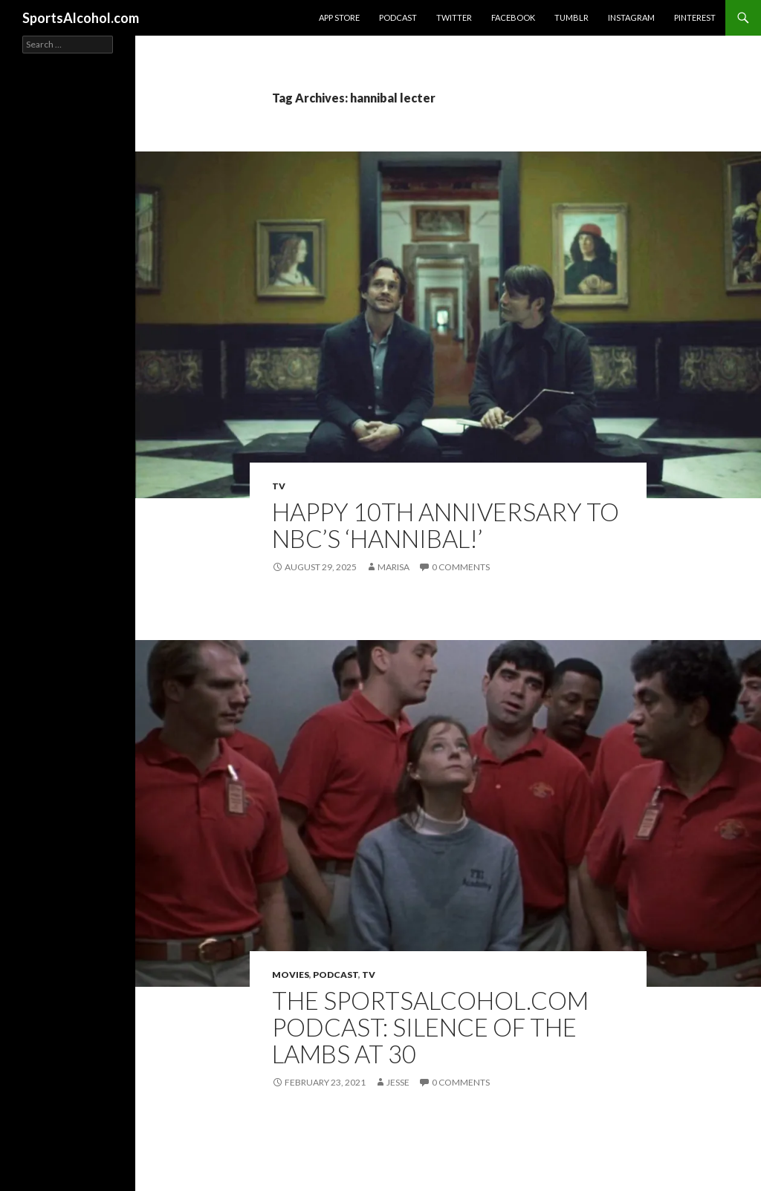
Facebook (513, 17)
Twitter (454, 17)
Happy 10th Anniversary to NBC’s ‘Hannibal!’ (445, 525)
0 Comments (461, 566)
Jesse (397, 1082)
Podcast (398, 17)
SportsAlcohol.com (80, 18)
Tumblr (571, 17)
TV (278, 486)
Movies (290, 974)
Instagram (631, 17)
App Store (339, 17)
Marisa (393, 566)
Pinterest (695, 17)
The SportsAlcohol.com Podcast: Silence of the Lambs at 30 (430, 1026)
